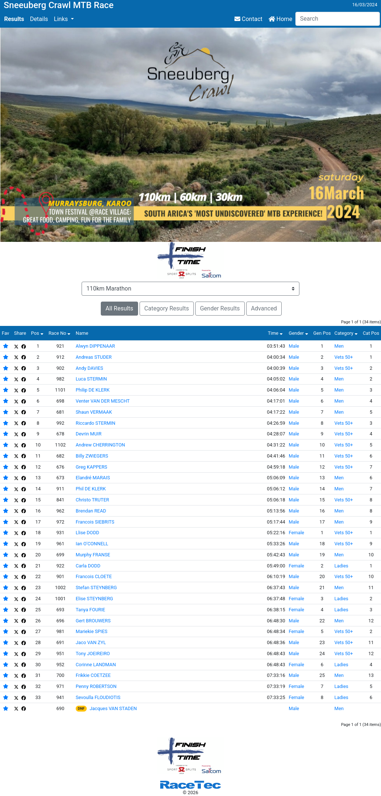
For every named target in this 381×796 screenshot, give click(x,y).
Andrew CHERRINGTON (100, 445)
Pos (38, 333)
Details (39, 18)
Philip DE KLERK (93, 390)
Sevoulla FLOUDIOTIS (98, 697)
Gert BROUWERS (93, 620)
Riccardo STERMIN (95, 423)
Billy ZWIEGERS (92, 456)
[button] (64, 19)
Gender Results (220, 308)
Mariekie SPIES (91, 631)
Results (14, 18)
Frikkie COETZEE (93, 675)
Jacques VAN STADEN (113, 708)
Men (339, 346)
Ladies (341, 566)
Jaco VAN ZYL (91, 642)
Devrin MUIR (89, 434)
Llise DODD (87, 532)
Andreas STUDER (93, 357)
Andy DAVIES (89, 368)
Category (346, 333)
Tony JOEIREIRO (93, 653)
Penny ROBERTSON (96, 686)
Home (280, 18)
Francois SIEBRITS (95, 522)
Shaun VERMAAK (94, 412)
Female (296, 532)
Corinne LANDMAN (96, 664)
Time (276, 333)
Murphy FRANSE (93, 554)
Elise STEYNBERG (94, 598)
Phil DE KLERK (91, 488)
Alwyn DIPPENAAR (95, 346)
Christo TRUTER (92, 500)
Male (294, 346)
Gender (299, 333)
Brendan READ (91, 511)
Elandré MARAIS (93, 477)
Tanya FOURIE (90, 609)
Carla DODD (88, 566)
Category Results (166, 308)
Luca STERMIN (91, 379)
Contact (248, 18)
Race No (60, 333)
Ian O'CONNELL (92, 543)
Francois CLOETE (94, 576)
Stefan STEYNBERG (96, 587)
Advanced (264, 308)
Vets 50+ (343, 357)
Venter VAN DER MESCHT (103, 401)
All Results (119, 308)
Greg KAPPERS (91, 467)
